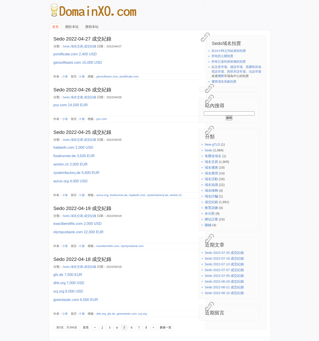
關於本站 (72, 27)
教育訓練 (211, 208)
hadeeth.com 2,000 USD (73, 147)
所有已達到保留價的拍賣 (229, 61)
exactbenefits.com (107, 246)
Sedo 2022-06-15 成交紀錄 (224, 293)
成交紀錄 (211, 202)
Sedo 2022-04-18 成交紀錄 (82, 259)
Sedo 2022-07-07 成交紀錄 (224, 270)
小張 (65, 76)
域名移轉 (211, 190)
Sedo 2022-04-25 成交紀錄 (82, 132)
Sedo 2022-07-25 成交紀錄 (224, 252)
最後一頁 (165, 327)
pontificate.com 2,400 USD (75, 54)
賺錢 (208, 225)
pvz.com (101, 119)
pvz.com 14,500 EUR (70, 105)
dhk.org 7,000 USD (68, 283)
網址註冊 (211, 219)
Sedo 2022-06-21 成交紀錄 (224, 287)
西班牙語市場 (236, 71)
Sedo (208, 150)
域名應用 (211, 173)
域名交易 (211, 162)
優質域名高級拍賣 (224, 81)
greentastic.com (127, 313)
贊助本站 (92, 27)
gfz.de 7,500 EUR (67, 275)
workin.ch (176, 195)
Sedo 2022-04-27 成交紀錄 (82, 39)
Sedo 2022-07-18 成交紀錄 (224, 258)
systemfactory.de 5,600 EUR (76, 173)
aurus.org (102, 195)
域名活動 (211, 179)
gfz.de (111, 313)
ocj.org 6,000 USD (68, 291)
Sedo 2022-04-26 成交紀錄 (82, 89)
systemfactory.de (157, 195)
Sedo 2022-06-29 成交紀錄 (224, 281)
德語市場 (236, 67)
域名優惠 (211, 167)
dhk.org (101, 313)
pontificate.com (128, 76)
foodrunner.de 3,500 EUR (74, 156)
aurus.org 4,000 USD (70, 181)
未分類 (210, 213)
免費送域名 (213, 156)
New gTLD (212, 144)
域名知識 (211, 185)
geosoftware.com (107, 76)
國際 (221, 76)
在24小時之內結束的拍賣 (229, 50)
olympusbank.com (132, 246)
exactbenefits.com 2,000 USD (77, 223)
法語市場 (255, 71)
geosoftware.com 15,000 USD (77, 62)
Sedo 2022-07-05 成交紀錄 (224, 275)
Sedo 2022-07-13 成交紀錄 (224, 264)
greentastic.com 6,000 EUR (75, 300)
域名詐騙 (211, 196)
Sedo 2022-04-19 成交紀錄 (82, 208)
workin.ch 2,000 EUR (70, 164)
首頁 (55, 27)
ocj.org (142, 313)
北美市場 (221, 67)
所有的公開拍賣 (222, 56)
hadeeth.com (137, 195)
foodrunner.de (118, 195)
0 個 (82, 76)
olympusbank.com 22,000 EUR (78, 232)
